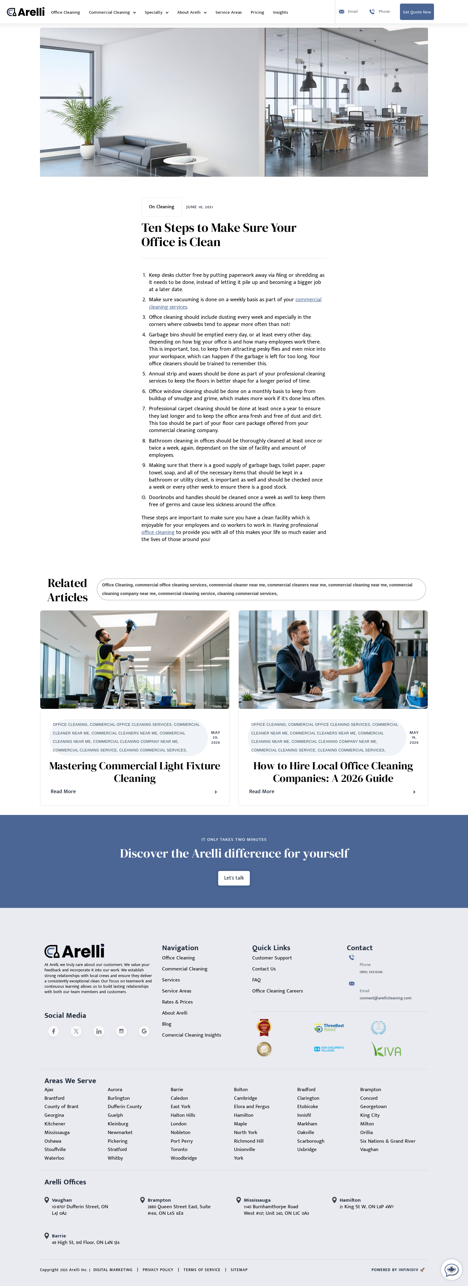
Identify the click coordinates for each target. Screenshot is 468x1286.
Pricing (257, 12)
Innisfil (304, 1115)
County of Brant (61, 1106)
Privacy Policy (158, 1270)
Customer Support (272, 958)
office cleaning (158, 532)
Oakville (305, 1132)
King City (370, 1115)
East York (180, 1106)
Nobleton (180, 1132)
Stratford (117, 1149)
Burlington (119, 1098)
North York (245, 1132)
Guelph (115, 1115)
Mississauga (57, 1132)
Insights (280, 12)
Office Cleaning (65, 12)
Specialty (153, 12)
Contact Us (264, 969)
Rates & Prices (177, 1002)
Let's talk (234, 878)
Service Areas (228, 12)
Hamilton (243, 1115)
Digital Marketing (113, 1270)
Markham (307, 1124)
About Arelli (189, 12)
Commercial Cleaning (109, 12)
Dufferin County (125, 1106)
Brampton (370, 1089)
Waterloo (54, 1158)
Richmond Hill (249, 1141)
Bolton (241, 1089)
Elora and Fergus (252, 1106)
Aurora (115, 1089)
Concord (369, 1098)
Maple (240, 1124)
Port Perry (182, 1141)
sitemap (239, 1270)
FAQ (256, 980)
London (179, 1124)
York (238, 1158)
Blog (166, 1024)
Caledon (179, 1098)
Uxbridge (307, 1149)
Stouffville (55, 1149)
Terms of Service (202, 1270)
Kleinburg (118, 1124)
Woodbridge (184, 1158)
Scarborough (310, 1141)
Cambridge (245, 1098)
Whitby (115, 1158)
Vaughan (369, 1149)
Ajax (48, 1089)
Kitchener (54, 1124)
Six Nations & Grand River (387, 1141)
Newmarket (120, 1132)
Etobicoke (307, 1106)
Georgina (54, 1115)
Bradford (306, 1089)
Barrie (177, 1089)
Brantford (54, 1098)
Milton (367, 1124)
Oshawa (52, 1141)
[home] (26, 11)
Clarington (308, 1098)
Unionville (244, 1149)
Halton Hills (183, 1115)
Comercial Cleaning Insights (191, 1035)
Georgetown (373, 1106)
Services (171, 980)
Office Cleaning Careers (277, 991)
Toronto (179, 1149)
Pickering (117, 1141)
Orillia (366, 1132)
